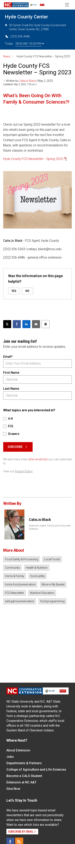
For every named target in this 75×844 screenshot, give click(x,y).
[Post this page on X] (7, 324)
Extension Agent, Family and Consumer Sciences (50, 527)
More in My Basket (53, 584)
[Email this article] (36, 324)
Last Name (11, 389)
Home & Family (14, 576)
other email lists (38, 459)
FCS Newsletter (14, 592)
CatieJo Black (27, 80)
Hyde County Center (26, 17)
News (6, 56)
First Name (11, 373)
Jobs (10, 757)
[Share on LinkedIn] (26, 324)
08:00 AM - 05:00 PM (30, 43)
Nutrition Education (42, 592)
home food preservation (20, 584)
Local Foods (52, 559)
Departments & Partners (24, 763)
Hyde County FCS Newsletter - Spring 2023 (33, 159)
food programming (52, 601)
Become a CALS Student (24, 776)
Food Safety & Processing (21, 559)
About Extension (18, 750)
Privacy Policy (24, 471)
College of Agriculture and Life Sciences (36, 769)
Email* (8, 357)
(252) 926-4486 (17, 36)
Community (12, 567)
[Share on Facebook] (17, 324)
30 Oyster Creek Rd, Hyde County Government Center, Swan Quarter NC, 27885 (35, 27)
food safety (37, 576)
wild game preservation (19, 601)
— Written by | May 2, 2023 (28, 80)
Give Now (13, 789)
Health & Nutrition (37, 567)
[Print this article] (46, 324)
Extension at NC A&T (21, 782)
